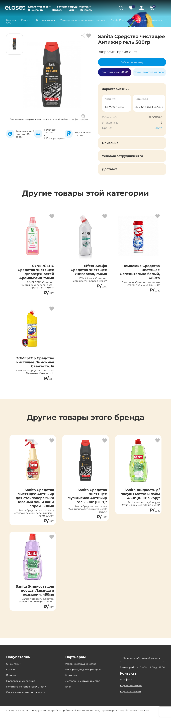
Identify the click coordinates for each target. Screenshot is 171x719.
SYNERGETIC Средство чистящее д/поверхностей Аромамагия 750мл (36, 272)
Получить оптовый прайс (149, 72)
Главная (11, 20)
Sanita (158, 128)
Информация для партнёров (83, 673)
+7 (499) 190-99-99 (131, 689)
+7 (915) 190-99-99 (130, 695)
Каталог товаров (38, 6)
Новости (57, 9)
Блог (71, 9)
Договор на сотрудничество (82, 684)
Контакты (86, 9)
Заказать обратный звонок (142, 662)
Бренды (11, 678)
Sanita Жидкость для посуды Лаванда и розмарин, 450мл (35, 593)
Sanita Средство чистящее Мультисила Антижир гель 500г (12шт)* (87, 498)
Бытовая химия (45, 20)
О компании (36, 9)
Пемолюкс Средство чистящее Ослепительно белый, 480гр (140, 272)
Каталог (26, 20)
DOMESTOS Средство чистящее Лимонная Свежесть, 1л (35, 363)
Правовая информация (20, 684)
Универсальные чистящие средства (82, 20)
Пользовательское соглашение (25, 696)
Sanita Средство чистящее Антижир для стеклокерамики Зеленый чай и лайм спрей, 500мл (35, 500)
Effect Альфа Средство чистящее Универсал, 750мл (88, 270)
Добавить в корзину (132, 62)
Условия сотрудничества (73, 6)
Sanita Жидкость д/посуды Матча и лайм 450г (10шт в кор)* (140, 496)
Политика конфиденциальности (26, 690)
